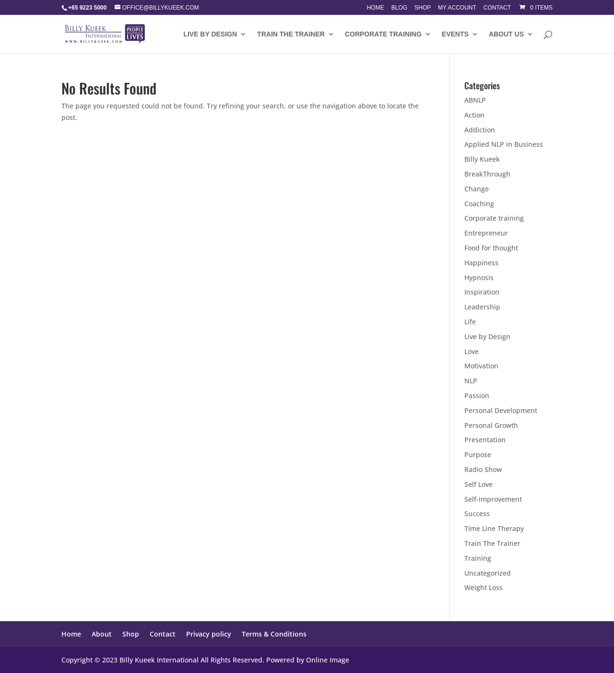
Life (470, 321)
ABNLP (475, 100)
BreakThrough (487, 173)
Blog (399, 8)
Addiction (479, 129)
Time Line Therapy (494, 528)
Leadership (482, 306)
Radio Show (483, 469)
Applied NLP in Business (503, 144)
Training (477, 558)
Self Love (478, 484)
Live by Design (487, 336)
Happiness (481, 262)
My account (457, 8)
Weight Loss (483, 587)
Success (477, 513)
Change (476, 188)
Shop (422, 8)
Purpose (477, 454)
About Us (506, 34)
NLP (470, 380)
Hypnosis (479, 277)
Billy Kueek (482, 159)
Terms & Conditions (274, 633)
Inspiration (481, 291)
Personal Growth (491, 425)
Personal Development (500, 410)
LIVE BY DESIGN (210, 34)
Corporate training (383, 34)
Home (375, 8)
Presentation (485, 439)
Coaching (479, 203)
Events (455, 34)
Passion (476, 395)
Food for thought (491, 247)
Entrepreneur (486, 232)
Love (471, 351)
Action (474, 114)
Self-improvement (493, 499)
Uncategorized (487, 573)
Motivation (481, 365)
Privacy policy (208, 633)
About (102, 633)
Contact (497, 8)
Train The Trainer (291, 34)
